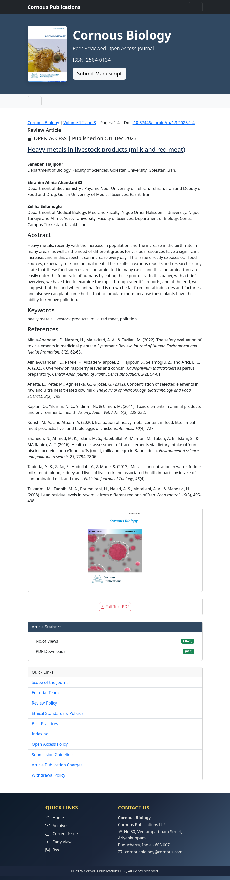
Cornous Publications (54, 7)
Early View (58, 842)
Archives (56, 825)
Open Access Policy (50, 744)
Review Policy (44, 703)
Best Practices (45, 723)
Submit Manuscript (99, 73)
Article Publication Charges (57, 765)
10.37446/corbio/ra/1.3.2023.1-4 (164, 122)
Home (54, 817)
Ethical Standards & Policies (58, 713)
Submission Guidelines (53, 754)
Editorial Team (45, 692)
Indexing (40, 734)
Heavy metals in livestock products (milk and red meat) (106, 149)
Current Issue (61, 834)
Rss (52, 850)
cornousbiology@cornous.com (154, 852)
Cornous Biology (43, 122)
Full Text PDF (115, 606)
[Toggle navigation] (196, 7)
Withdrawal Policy (48, 775)
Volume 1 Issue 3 (79, 122)
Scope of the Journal (51, 682)
